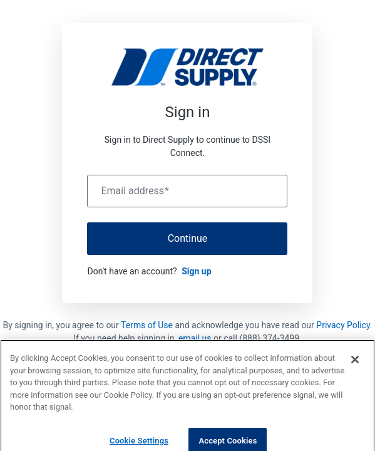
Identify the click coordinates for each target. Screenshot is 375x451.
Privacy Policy (342, 325)
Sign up (196, 271)
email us (195, 338)
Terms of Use (147, 325)
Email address (134, 191)
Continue (188, 238)
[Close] (355, 364)
